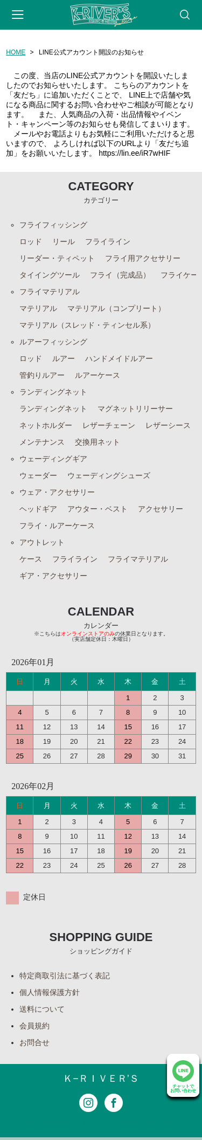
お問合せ (34, 1042)
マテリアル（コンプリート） (116, 308)
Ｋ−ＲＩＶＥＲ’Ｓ (101, 1078)
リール (63, 241)
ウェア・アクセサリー (57, 492)
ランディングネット (53, 392)
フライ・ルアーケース (57, 525)
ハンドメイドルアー (119, 358)
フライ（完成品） (120, 275)
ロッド (30, 241)
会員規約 (34, 1025)
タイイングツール (49, 275)
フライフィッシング (53, 224)
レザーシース (168, 425)
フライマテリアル (49, 291)
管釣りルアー (42, 375)
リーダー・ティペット (57, 258)
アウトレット (42, 542)
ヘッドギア (38, 509)
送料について (42, 1009)
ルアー (63, 358)
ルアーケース (97, 375)
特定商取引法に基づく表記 (64, 975)
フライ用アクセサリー (142, 258)
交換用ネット (97, 442)
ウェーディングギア (53, 458)
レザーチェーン (108, 425)
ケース (30, 559)
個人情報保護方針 (49, 992)
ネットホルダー (45, 425)
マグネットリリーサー (135, 408)
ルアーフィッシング (53, 341)
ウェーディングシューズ (108, 475)
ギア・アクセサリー (53, 575)
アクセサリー (160, 509)
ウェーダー (38, 475)
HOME (15, 52)
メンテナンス (42, 442)
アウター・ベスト (97, 509)
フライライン (107, 241)
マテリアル (38, 308)
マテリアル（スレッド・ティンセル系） (87, 325)
